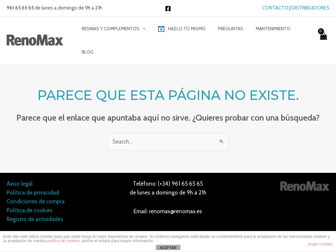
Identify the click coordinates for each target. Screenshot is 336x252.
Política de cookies (29, 190)
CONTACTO (275, 8)
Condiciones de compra (36, 181)
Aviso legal (19, 164)
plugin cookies (320, 244)
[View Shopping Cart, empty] (322, 30)
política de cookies (63, 241)
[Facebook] (168, 8)
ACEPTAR (167, 248)
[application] (146, 30)
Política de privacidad (33, 173)
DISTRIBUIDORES (310, 8)
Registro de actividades (35, 199)
